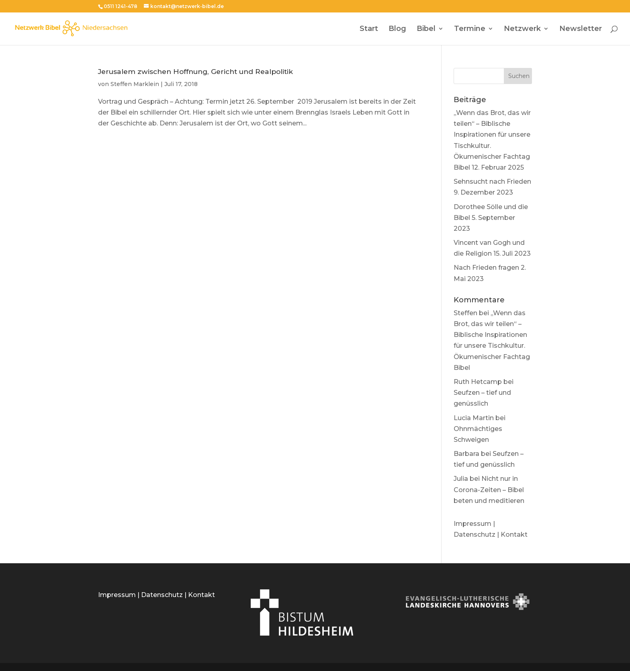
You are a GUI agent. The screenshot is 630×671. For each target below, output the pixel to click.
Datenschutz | (477, 534)
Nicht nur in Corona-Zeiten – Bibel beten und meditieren (489, 489)
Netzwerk (522, 29)
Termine (469, 29)
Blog (397, 29)
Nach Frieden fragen (486, 267)
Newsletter (580, 29)
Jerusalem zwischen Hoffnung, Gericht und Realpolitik (195, 71)
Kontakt (514, 534)
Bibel (426, 29)
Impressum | (474, 523)
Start (369, 29)
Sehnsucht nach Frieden (492, 181)
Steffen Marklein (134, 84)
